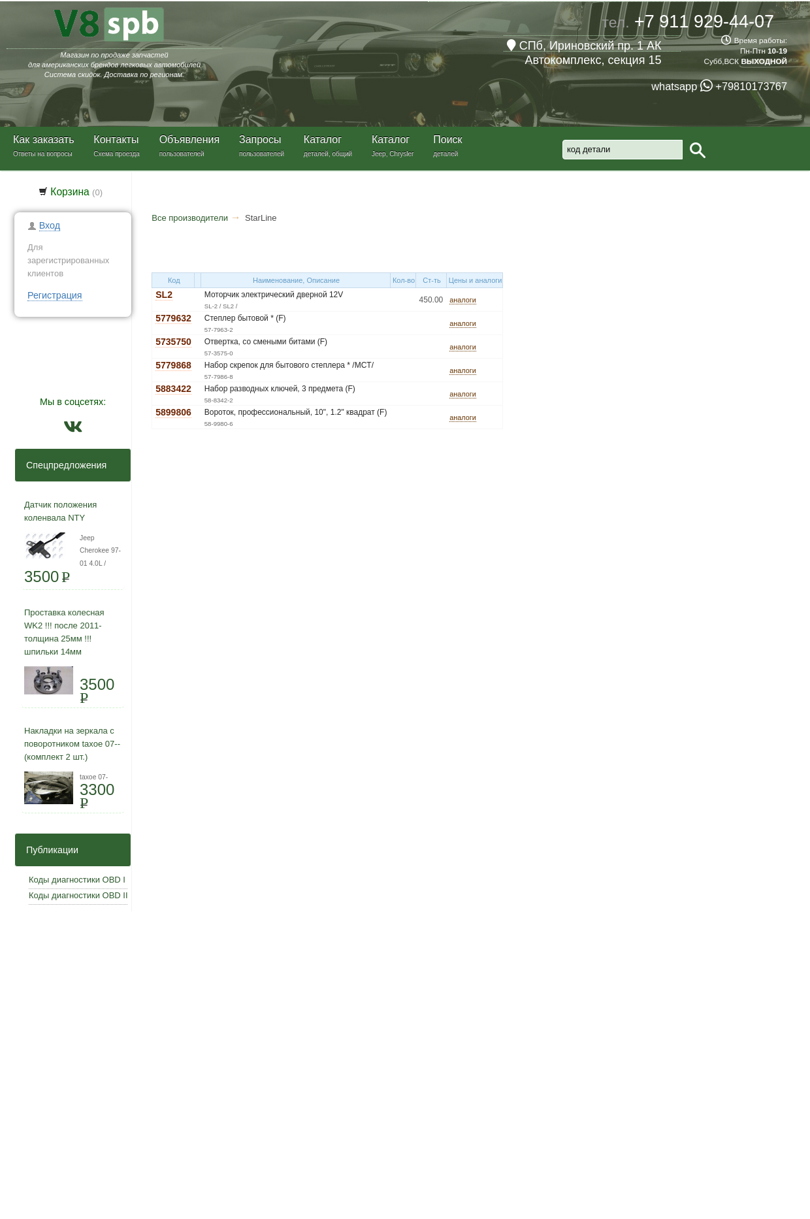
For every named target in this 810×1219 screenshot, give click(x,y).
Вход (49, 225)
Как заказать (43, 139)
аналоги (462, 300)
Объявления (189, 139)
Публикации (48, 850)
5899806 (173, 412)
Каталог (323, 139)
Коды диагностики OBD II (78, 895)
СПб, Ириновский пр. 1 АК (584, 45)
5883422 (173, 388)
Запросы (260, 139)
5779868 (173, 365)
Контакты (115, 139)
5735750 (173, 341)
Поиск (447, 139)
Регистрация (54, 295)
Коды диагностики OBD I (77, 880)
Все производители (190, 218)
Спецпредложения (62, 465)
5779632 (173, 318)
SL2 (163, 294)
